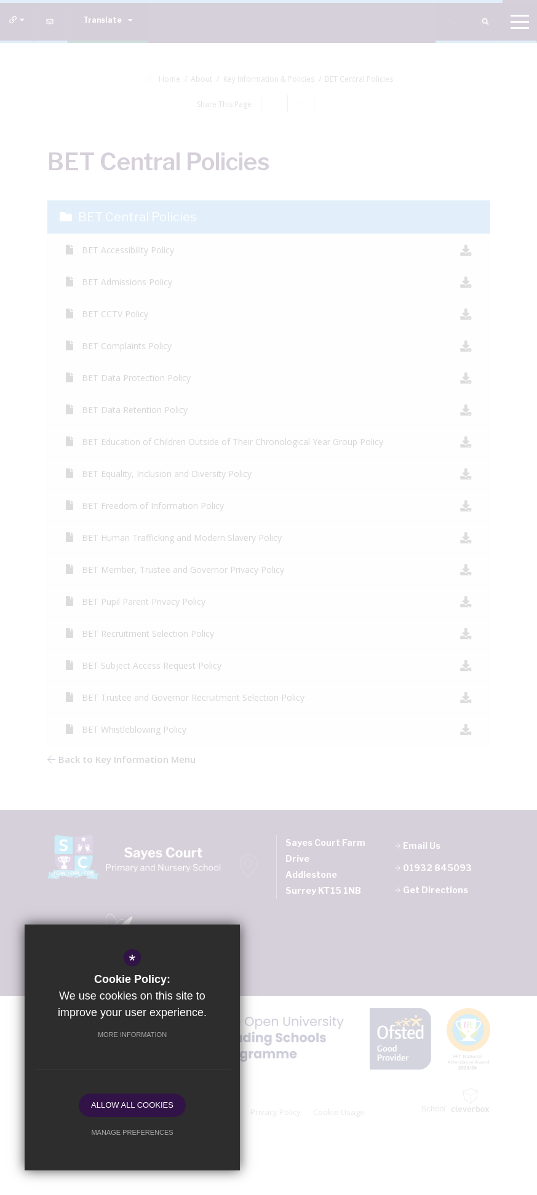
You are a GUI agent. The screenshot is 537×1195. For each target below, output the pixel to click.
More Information (132, 1034)
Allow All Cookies (132, 1105)
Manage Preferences (132, 1132)
